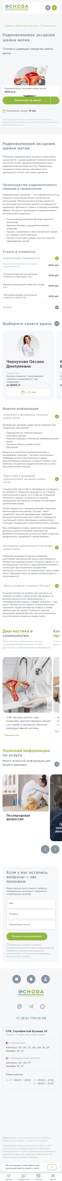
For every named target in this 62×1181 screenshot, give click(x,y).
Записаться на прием (28, 100)
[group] (26, 807)
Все (56, 323)
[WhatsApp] (19, 1007)
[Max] (42, 1007)
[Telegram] (31, 1007)
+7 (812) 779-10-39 (31, 1018)
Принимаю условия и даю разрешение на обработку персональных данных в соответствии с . (30, 951)
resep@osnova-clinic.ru (31, 1173)
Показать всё (11, 735)
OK (52, 1167)
